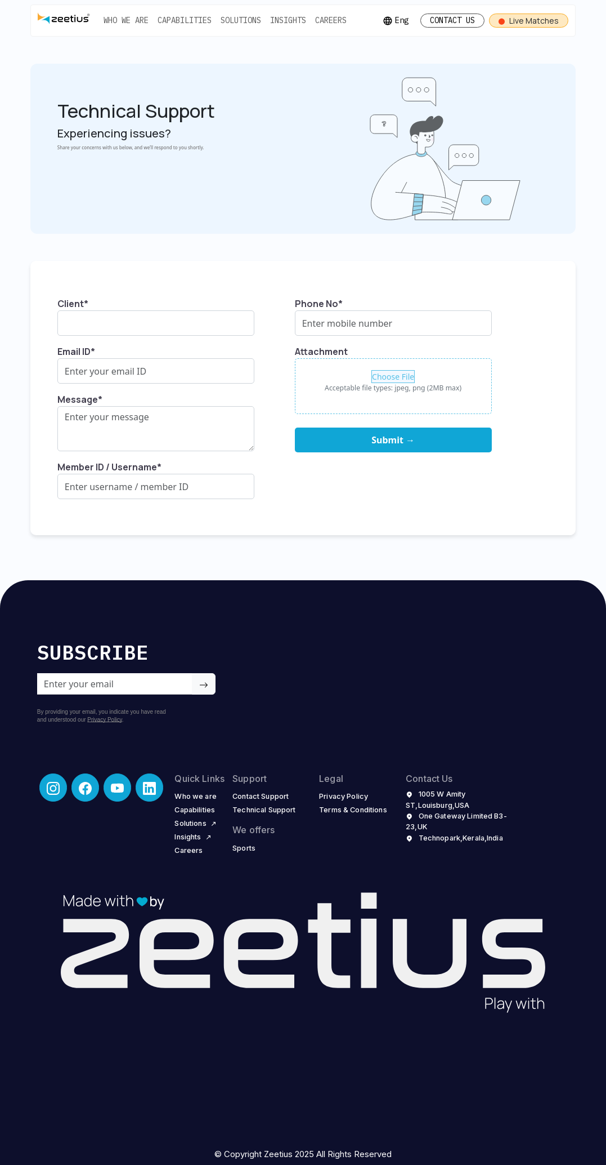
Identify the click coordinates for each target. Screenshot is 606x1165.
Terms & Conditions (353, 809)
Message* (79, 399)
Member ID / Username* (109, 467)
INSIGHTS (288, 20)
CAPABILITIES (185, 20)
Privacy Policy (104, 720)
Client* (72, 303)
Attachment (321, 351)
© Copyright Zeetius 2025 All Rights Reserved (303, 1154)
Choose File (393, 376)
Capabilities (194, 809)
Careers (188, 850)
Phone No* (319, 303)
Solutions (195, 823)
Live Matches (529, 20)
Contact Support (260, 796)
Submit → (393, 440)
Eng (396, 20)
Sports (243, 847)
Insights (193, 836)
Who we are (195, 796)
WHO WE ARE (126, 20)
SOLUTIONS (241, 20)
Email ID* (76, 351)
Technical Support (263, 809)
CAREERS (331, 20)
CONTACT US (452, 20)
